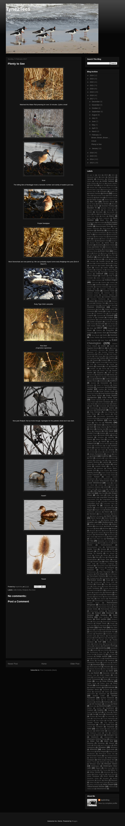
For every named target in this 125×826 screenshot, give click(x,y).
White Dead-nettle (108, 749)
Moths (107, 532)
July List (108, 454)
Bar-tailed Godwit (95, 200)
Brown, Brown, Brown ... (100, 138)
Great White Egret (109, 397)
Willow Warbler (95, 772)
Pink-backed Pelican (108, 578)
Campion (93, 261)
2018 (92, 95)
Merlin (106, 524)
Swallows (111, 710)
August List (113, 191)
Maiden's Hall (110, 510)
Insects (89, 445)
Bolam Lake (105, 238)
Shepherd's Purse (93, 662)
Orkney (106, 555)
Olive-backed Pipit (109, 551)
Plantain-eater (98, 582)
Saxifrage (114, 650)
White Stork (90, 751)
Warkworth (94, 737)
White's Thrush (92, 762)
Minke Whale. (99, 526)
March (94, 131)
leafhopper (100, 468)
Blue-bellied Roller (100, 234)
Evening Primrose (108, 352)
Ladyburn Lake (100, 460)
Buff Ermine (93, 255)
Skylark (96, 673)
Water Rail (108, 741)
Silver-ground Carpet (98, 671)
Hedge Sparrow (101, 427)
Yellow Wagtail (108, 784)
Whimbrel (114, 747)
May (93, 125)
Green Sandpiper (104, 402)
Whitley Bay (113, 762)
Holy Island (108, 431)
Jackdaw (111, 450)
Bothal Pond (109, 243)
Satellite (95, 650)
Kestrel (94, 456)
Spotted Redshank (107, 698)
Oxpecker (111, 557)
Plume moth (110, 582)
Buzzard (99, 259)
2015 (92, 156)
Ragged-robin (98, 592)
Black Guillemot (104, 218)
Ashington (103, 191)
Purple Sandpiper (93, 588)
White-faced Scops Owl (106, 753)
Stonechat (103, 706)
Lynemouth (111, 508)
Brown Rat (97, 253)
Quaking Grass (110, 590)
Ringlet (112, 623)
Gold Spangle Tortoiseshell (106, 377)
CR (107, 311)
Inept (113, 443)
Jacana (92, 450)
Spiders (107, 691)
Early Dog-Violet (92, 340)
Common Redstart (110, 297)
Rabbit (89, 592)
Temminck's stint (111, 714)
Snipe (89, 681)
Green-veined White (103, 404)
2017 (92, 99)
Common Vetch (94, 305)
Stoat (115, 704)
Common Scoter (103, 301)
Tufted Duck (110, 725)
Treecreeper (91, 725)
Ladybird (89, 460)
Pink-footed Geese (94, 580)
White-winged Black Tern (106, 760)
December (96, 102)
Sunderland (110, 708)
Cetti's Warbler (109, 268)
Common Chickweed (107, 289)
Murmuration (100, 534)
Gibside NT (90, 374)
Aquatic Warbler (112, 183)
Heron (92, 429)
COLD (93, 141)
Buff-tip (103, 255)
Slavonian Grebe (109, 673)
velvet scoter (100, 731)
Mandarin (92, 514)
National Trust (102, 536)
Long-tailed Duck (93, 503)
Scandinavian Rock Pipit (98, 652)
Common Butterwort (102, 287)
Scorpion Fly (101, 654)
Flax (88, 360)
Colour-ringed (111, 280)
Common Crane (93, 291)
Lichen (108, 483)
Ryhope (107, 644)
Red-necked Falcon (105, 607)
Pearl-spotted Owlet (102, 565)
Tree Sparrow (109, 722)
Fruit (91, 364)
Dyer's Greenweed (109, 337)
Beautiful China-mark (107, 208)
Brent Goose (110, 245)
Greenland (90, 410)
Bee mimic (107, 210)
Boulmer (90, 245)
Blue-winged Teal (101, 236)
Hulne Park (100, 439)
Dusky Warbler (95, 337)
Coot (99, 309)
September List (97, 658)
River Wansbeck (101, 625)
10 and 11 (90, 175)
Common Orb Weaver (94, 297)
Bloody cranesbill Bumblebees (96, 232)
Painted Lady (97, 561)
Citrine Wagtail (92, 276)
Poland (98, 584)
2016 (92, 153)
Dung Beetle (95, 335)
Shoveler (107, 667)
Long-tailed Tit (93, 506)
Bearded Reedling (108, 206)
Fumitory (90, 366)
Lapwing (105, 462)
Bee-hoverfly (111, 212)
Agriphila (90, 179)
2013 (92, 163)
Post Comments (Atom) (48, 670)
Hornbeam (112, 433)
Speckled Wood (93, 689)
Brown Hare (104, 251)
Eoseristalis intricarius (97, 350)
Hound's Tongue (92, 435)
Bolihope (114, 238)
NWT (98, 551)
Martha (89, 520)
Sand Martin (91, 648)
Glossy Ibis (113, 375)
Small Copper (105, 675)
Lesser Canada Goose (108, 472)
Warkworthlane (109, 737)
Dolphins (99, 330)
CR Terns (112, 313)
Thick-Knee (96, 718)
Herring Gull (101, 429)
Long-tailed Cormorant (108, 501)
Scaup (112, 652)
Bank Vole (99, 197)
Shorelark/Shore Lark (110, 664)
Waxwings (101, 743)
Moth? (89, 532)
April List (101, 183)
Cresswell (109, 315)
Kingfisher (105, 456)
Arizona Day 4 (94, 187)
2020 (92, 89)
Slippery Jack (91, 675)
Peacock (90, 565)
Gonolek (93, 383)
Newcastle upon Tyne (104, 541)
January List (108, 452)
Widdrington (95, 766)
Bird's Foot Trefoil (93, 216)
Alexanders (100, 179)
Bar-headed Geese (111, 197)
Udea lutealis (100, 729)
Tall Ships (107, 712)
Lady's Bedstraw (110, 458)
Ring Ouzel (96, 621)
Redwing (103, 615)
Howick (89, 439)
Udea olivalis (111, 729)
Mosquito (92, 530)
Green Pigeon (91, 401)
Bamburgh (90, 197)
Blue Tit (89, 234)
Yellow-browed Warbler (96, 786)
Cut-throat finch (110, 321)
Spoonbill (113, 693)
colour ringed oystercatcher (105, 278)
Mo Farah (90, 528)
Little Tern (110, 495)
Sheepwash (100, 660)
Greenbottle (102, 406)
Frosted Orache (112, 362)
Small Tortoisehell (109, 677)
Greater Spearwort (97, 399)
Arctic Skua (93, 185)
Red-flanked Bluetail (105, 605)
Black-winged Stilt (108, 228)
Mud (113, 532)
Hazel (91, 427)
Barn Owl (94, 202)
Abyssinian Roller (92, 177)
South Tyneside (112, 685)
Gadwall (99, 366)
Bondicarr (114, 241)
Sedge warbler (102, 656)
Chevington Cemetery (108, 271)
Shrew (115, 666)
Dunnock (113, 335)
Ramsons (108, 592)
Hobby (89, 431)
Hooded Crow (92, 433)
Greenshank (101, 410)
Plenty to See (96, 144)
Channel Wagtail (112, 269)
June (94, 121)
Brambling (99, 245)
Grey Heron (113, 410)
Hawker (99, 425)
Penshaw (101, 567)
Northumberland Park (94, 547)
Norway (103, 549)
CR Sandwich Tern (100, 313)
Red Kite (90, 598)
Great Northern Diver (108, 393)
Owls (103, 557)
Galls (106, 366)
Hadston (100, 420)
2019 (92, 92)
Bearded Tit (92, 208)
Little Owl (101, 493)
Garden (112, 368)
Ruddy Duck (104, 640)
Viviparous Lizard (95, 733)
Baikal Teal (111, 195)
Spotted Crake (98, 696)
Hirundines (111, 429)
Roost (97, 629)
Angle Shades (91, 183)
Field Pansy (98, 356)
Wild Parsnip (104, 770)
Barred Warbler (103, 204)
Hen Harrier (113, 427)
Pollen (106, 584)
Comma (90, 285)
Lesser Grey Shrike (109, 474)
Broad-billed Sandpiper (94, 249)
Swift (99, 712)
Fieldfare (102, 358)
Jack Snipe (101, 450)
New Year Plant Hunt (97, 538)
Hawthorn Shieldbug (111, 425)
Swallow (100, 710)
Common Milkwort (108, 295)
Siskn (88, 673)
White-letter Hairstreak (97, 757)
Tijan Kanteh (100, 720)
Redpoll (25, 590)
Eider (103, 348)
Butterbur (112, 257)
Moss (99, 530)
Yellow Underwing (94, 784)
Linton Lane (91, 489)
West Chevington (105, 745)
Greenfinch (113, 406)
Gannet (104, 368)
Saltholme (97, 646)
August (95, 115)
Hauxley (108, 422)
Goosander (104, 383)
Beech (89, 214)
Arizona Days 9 (92, 191)
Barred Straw (91, 204)
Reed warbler (101, 619)
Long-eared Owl (108, 499)
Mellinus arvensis (95, 524)
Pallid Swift (91, 563)
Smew (105, 679)
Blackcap (100, 230)
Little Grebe (17, 590)
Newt (115, 541)
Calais (106, 259)
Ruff (99, 642)
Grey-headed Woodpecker (105, 416)
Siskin (111, 671)
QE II (101, 590)
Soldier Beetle (91, 683)
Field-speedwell (92, 358)
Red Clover (98, 596)
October (95, 108)
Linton (113, 487)
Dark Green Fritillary (94, 326)
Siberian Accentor (94, 669)
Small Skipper (97, 677)
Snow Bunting (107, 681)
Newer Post (13, 664)
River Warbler (113, 625)
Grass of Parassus (103, 385)
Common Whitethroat (96, 307)
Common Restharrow (98, 299)
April (94, 128)
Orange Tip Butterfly (94, 553)
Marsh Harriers (96, 518)
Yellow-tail (112, 786)
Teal (94, 714)
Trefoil (101, 724)
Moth (113, 530)
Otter (97, 557)
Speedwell (106, 689)
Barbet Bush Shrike (111, 199)
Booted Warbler (95, 243)
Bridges (89, 247)
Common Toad (112, 303)
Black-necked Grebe (99, 224)
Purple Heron (97, 586)
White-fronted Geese (94, 756)
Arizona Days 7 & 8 (109, 189)
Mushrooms (111, 534)
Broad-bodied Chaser (110, 249)
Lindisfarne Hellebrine (94, 487)
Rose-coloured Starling (109, 629)
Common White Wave (108, 305)
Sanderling (102, 648)
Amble (97, 181)
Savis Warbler (104, 650)
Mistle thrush (110, 526)
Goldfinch (113, 381)
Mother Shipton (98, 532)
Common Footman (93, 293)
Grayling (101, 389)
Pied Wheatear (112, 574)
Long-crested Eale (93, 499)
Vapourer (90, 731)
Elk (108, 348)
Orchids (97, 555)
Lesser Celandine (93, 475)
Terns (100, 716)
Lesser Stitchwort (103, 479)
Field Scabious (110, 356)
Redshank (110, 613)
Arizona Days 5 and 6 (93, 189)
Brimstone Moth (110, 247)
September (96, 112)
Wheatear (102, 747)
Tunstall (89, 726)
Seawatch (90, 656)
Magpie (89, 510)
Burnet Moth (101, 257)
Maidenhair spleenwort (94, 512)
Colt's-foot (95, 282)
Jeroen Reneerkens (96, 454)
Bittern (111, 216)
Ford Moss (113, 360)
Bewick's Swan (110, 214)
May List (97, 520)
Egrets (112, 346)
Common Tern (100, 303)
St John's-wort (109, 700)
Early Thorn (104, 340)
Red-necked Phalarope (109, 609)
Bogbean (96, 238)
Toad (108, 720)
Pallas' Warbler (109, 561)
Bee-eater (99, 212)
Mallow (115, 512)
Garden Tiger (104, 370)
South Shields (100, 685)
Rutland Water (98, 644)
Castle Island (105, 265)
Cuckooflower (91, 319)
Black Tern (104, 220)
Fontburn (104, 360)
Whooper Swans (110, 764)
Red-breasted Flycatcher (103, 600)
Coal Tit (112, 276)
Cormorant (90, 311)
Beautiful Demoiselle (93, 210)
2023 (92, 79)
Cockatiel (90, 278)
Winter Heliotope (99, 774)
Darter (91, 328)
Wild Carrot (107, 768)
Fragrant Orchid (100, 362)
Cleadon (103, 275)
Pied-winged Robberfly (97, 576)
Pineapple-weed (94, 578)
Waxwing (90, 743)
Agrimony (111, 177)
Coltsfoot (103, 282)
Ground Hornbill (92, 418)
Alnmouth (111, 179)
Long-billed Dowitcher (107, 497)
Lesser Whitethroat (94, 483)
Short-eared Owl (95, 667)
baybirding (105, 800)
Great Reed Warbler (94, 395)
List (110, 489)
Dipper (89, 330)
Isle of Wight (113, 447)
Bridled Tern (98, 247)
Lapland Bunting (93, 462)
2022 (92, 82)
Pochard (90, 584)
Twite (89, 729)
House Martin (104, 435)
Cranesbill (100, 315)
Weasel (111, 743)
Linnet (106, 487)
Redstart (90, 615)
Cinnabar (111, 273)
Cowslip (100, 311)
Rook (91, 629)
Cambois (114, 259)
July (93, 118)
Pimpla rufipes (112, 576)
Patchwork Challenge (107, 563)
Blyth (89, 239)
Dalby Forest (91, 323)
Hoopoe (102, 433)
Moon (98, 528)
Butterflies (90, 259)
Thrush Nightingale (109, 718)
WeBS (89, 745)
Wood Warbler (109, 776)
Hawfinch (90, 425)
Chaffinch (90, 269)
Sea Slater (111, 654)
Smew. (113, 679)
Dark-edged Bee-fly (111, 326)
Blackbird (90, 230)
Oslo (113, 555)
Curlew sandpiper (96, 322)
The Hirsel (108, 716)
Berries (101, 214)
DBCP (100, 328)
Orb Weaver (110, 553)
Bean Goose (94, 206)
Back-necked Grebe (100, 195)
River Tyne (90, 625)
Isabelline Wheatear (100, 447)
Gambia (114, 366)
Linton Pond (101, 489)
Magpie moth (99, 510)
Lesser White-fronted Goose (104, 481)
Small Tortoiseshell (93, 679)
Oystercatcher (92, 559)
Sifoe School (107, 669)
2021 (92, 85)
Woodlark (106, 778)
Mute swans (91, 536)
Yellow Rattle (103, 782)
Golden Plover (92, 381)
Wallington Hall (112, 735)
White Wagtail (101, 751)
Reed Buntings (104, 617)
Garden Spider (92, 370)
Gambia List (94, 368)
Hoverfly (111, 437)
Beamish (114, 204)
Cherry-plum (93, 271)
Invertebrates (99, 445)
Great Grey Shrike (92, 393)
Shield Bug (106, 662)
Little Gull (90, 493)
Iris (107, 445)
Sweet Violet (91, 712)
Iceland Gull (91, 443)
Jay (116, 452)
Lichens (100, 485)
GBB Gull (111, 372)
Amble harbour (108, 181)
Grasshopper (100, 387)
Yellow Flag (93, 782)
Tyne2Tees (18, 9)
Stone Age (93, 706)
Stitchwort (108, 704)
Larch (96, 464)
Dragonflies (110, 330)
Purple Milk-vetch (109, 586)
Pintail (108, 580)
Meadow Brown (108, 520)
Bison (104, 216)
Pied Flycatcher (105, 572)
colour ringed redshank (94, 280)
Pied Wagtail (100, 574)
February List (102, 354)
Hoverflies (101, 437)
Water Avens (113, 739)
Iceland (112, 441)
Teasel (101, 714)
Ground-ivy (102, 418)
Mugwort (89, 534)
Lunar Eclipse (100, 507)
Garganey (100, 373)
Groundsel (112, 418)
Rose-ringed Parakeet (96, 631)
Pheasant (90, 570)
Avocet (105, 193)
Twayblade (110, 727)
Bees (95, 214)
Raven (91, 594)
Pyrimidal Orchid (92, 590)
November (96, 105)
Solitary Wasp (104, 683)
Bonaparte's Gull (102, 241)
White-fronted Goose (110, 755)
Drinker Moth (101, 333)
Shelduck (111, 660)
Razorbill (98, 594)
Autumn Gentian (94, 193)
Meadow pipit (92, 522)
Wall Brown (100, 735)
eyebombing (91, 354)
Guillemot (90, 420)
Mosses (106, 530)
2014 (92, 159)
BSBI (115, 253)
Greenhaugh (94, 408)
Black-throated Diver (103, 226)
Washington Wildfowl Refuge (97, 739)
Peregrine (111, 568)
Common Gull (109, 293)
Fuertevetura (101, 364)
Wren (106, 780)
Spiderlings (98, 691)
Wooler (99, 780)
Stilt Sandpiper (97, 704)
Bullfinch (90, 257)
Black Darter (91, 218)
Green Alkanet (110, 399)
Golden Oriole (110, 379)
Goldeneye (103, 381)
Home (44, 664)
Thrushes (90, 720)
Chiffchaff (99, 274)
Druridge (113, 332)
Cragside (90, 315)
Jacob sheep (91, 452)
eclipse (103, 346)
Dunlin (105, 335)
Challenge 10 (100, 269)
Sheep (92, 660)
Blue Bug (112, 232)
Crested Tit (90, 317)
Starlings (107, 702)
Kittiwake (114, 456)
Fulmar (112, 364)
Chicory (89, 273)
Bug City (112, 255)
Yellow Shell (113, 782)
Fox (90, 362)
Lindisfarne (111, 485)
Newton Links (93, 543)
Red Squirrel (101, 598)
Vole (106, 733)
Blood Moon (111, 230)
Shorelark (96, 665)
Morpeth (114, 528)
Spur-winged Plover (93, 700)
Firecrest (112, 358)
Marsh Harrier (111, 516)
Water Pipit (94, 741)
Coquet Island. (109, 309)
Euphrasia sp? (92, 352)
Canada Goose (104, 261)
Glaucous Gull (102, 375)
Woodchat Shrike (93, 778)
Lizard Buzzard (92, 497)
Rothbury (102, 636)
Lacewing (99, 458)
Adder (103, 177)
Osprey (89, 557)
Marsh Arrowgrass (98, 516)
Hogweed (97, 431)
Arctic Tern (103, 185)
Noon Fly (108, 543)
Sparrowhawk (109, 687)
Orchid (89, 555)
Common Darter (109, 291)
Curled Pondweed (103, 319)
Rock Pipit (102, 627)
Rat (116, 592)
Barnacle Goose (108, 202)
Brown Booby (93, 251)
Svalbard (90, 710)
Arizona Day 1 (113, 185)
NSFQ (112, 549)
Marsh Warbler (109, 518)
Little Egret (97, 491)
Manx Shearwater (104, 514)
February (95, 135)
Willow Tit (113, 770)
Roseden (90, 633)
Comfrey (112, 282)
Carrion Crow (112, 263)
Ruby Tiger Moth (106, 638)
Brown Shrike (107, 253)
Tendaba (92, 716)
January (95, 148)
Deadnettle (111, 328)
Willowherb (107, 772)
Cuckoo (110, 317)
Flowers (95, 360)
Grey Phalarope (109, 412)
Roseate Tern (110, 632)
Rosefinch (99, 634)
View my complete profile (107, 803)
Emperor (114, 348)
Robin (91, 627)
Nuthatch (90, 551)
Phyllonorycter (91, 572)
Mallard (106, 512)
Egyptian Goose (92, 348)
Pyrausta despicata (109, 588)
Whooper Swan (95, 764)
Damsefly (101, 324)
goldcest (89, 379)
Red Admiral (108, 594)
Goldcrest (98, 379)
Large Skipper (105, 464)
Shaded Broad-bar (111, 658)
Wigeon (98, 768)
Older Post (74, 664)
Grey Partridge (95, 412)
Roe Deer (32, 590)
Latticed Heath (100, 466)
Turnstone (99, 727)
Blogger (74, 821)
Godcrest (92, 377)
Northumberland (106, 545)
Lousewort (107, 505)
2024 (92, 75)
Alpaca (89, 181)
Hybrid (103, 441)
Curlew (114, 319)
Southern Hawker (95, 687)
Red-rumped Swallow (97, 611)
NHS (101, 543)
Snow (97, 681)
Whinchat (93, 749)
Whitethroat (103, 762)
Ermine (111, 350)
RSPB (96, 638)
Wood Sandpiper (93, 776)
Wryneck (114, 780)
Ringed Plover (101, 623)
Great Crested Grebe (106, 391)
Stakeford (90, 702)
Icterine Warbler (104, 443)
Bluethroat (112, 236)
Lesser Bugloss (104, 470)
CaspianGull (93, 265)
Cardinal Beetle (100, 263)
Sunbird (99, 708)
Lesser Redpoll (93, 477)
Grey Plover (91, 414)
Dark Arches (111, 323)
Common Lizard (92, 295)
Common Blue (100, 285)
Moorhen (106, 528)
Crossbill (101, 317)
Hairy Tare (98, 422)
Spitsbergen (102, 693)
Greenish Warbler (108, 408)
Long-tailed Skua (109, 503)
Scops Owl (90, 654)
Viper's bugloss (112, 731)
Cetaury (97, 267)
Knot (91, 458)
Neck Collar (113, 537)
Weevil (96, 745)
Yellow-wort (90, 788)
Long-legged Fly (92, 501)
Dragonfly (90, 333)
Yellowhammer (102, 788)
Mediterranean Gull (109, 522)
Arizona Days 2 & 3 (108, 187)
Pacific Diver (104, 559)
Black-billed (100, 222)
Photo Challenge (107, 569)
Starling (98, 702)
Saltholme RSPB (109, 646)
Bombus (91, 241)
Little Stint (99, 495)
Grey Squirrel (105, 414)
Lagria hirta (111, 460)
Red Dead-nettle (110, 596)
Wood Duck (111, 774)
